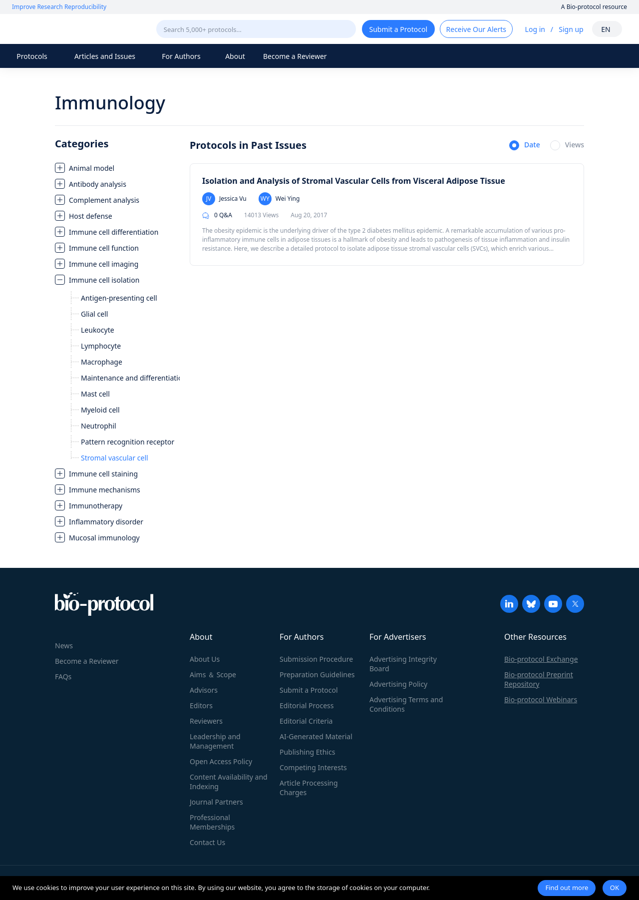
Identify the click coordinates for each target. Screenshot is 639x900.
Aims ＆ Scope (213, 674)
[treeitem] (117, 167)
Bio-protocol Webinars (540, 699)
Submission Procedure (316, 659)
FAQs (63, 676)
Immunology (110, 102)
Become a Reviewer (295, 56)
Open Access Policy (221, 761)
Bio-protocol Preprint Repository (538, 679)
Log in (535, 29)
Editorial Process (307, 705)
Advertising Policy (398, 684)
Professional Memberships (212, 822)
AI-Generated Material (316, 736)
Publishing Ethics (307, 752)
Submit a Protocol (309, 690)
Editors (201, 705)
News (64, 645)
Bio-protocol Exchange (541, 659)
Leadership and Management (215, 741)
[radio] (524, 145)
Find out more (566, 887)
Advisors (204, 690)
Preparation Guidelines (317, 674)
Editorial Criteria (306, 721)
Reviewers (206, 721)
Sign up (571, 29)
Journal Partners (216, 802)
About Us (205, 659)
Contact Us (207, 842)
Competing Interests (313, 767)
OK (614, 887)
